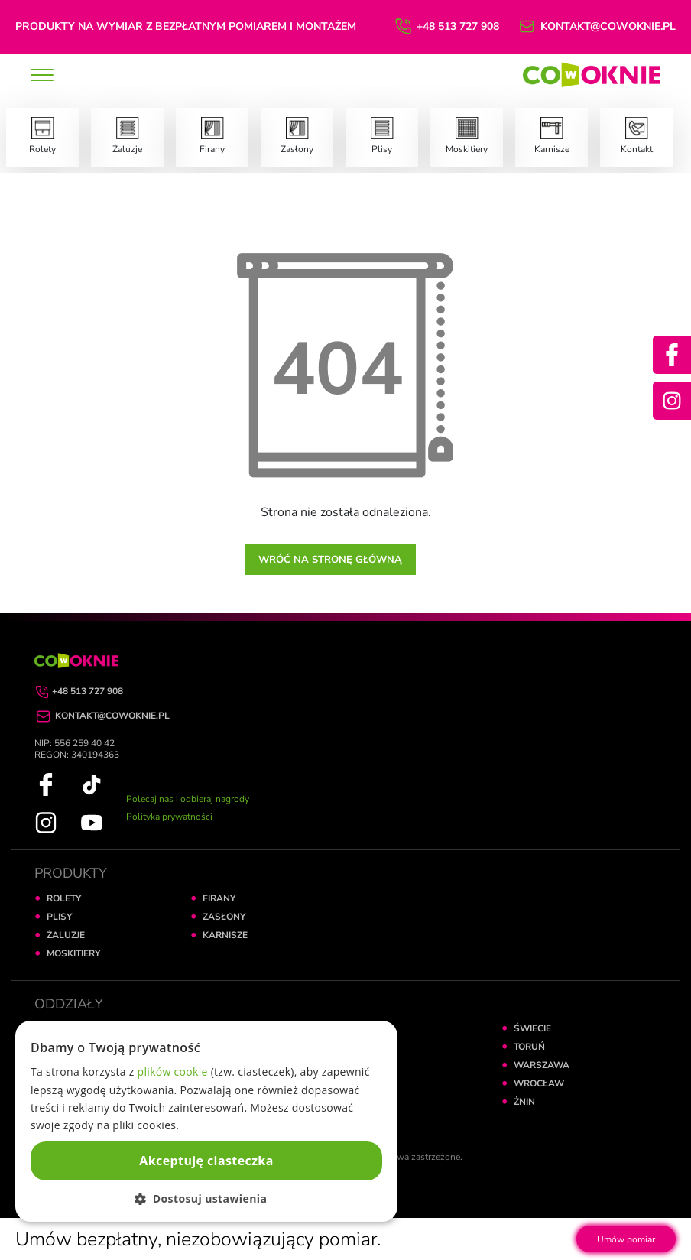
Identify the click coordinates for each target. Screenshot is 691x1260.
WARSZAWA (541, 1065)
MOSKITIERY (73, 953)
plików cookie (173, 1071)
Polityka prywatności (169, 816)
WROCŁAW (539, 1083)
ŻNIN (524, 1102)
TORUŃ (529, 1047)
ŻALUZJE (66, 935)
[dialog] (206, 1121)
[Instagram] (672, 401)
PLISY (59, 917)
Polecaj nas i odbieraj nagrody (187, 799)
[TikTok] (91, 783)
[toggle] (42, 76)
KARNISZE (225, 935)
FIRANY (219, 898)
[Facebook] (672, 355)
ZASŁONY (224, 917)
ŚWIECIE (532, 1028)
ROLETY (64, 898)
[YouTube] (91, 821)
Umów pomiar (626, 1239)
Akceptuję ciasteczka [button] (206, 1160)
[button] (206, 1198)
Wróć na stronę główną (330, 560)
